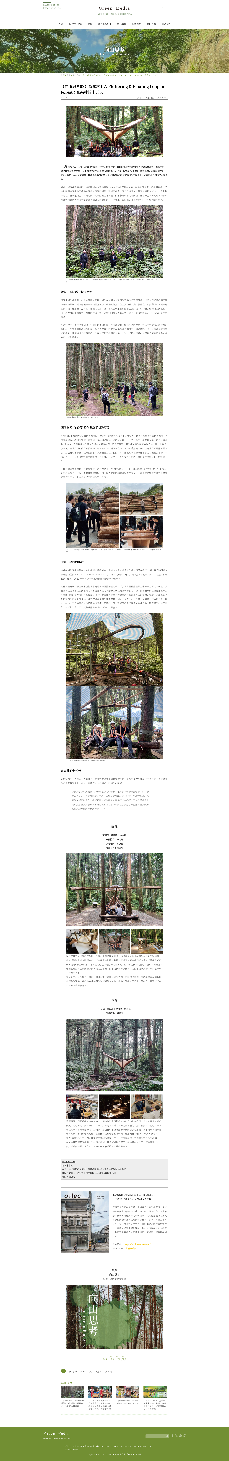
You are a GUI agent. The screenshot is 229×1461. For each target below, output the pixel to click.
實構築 (108, 1371)
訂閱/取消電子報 (71, 1449)
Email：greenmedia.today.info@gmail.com (132, 1446)
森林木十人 (86, 1371)
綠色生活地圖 (75, 23)
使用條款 (131, 1454)
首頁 (60, 23)
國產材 (98, 1371)
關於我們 (166, 23)
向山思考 (76, 75)
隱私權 (138, 1454)
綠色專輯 (151, 23)
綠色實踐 (121, 23)
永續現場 (136, 23)
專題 (90, 23)
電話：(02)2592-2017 (104, 1446)
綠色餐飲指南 (105, 23)
